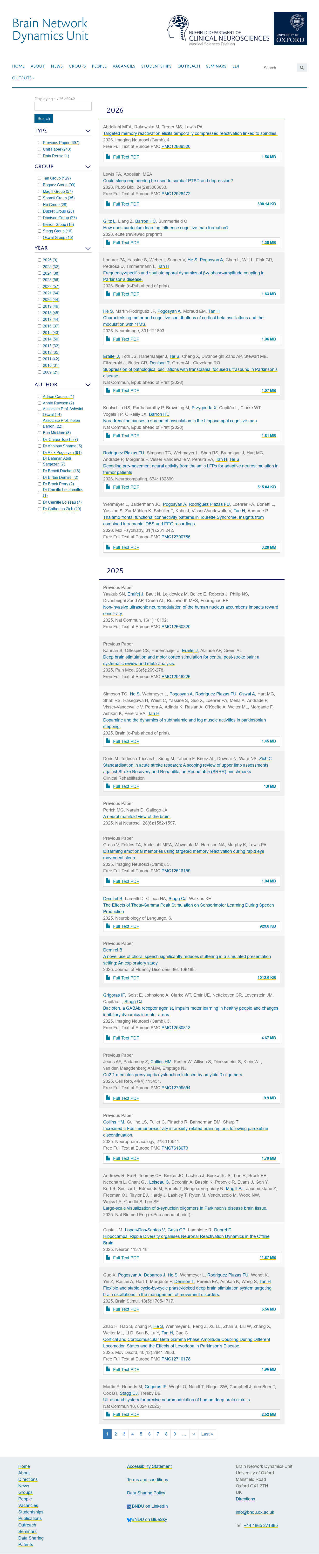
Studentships (156, 66)
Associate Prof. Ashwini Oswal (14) (60, 412)
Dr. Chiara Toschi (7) (58, 439)
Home (18, 66)
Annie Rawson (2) (56, 403)
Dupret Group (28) (56, 211)
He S (192, 259)
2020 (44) (49, 299)
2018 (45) (49, 313)
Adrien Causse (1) (56, 396)
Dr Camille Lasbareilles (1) (60, 492)
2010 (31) (49, 365)
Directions (28, 1479)
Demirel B (112, 898)
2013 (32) (49, 346)
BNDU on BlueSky (147, 1519)
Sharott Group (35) (56, 198)
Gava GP (176, 1229)
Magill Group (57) (55, 191)
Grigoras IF (114, 995)
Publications (30, 1518)
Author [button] (45, 385)
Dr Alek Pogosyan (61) (60, 452)
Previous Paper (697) (59, 142)
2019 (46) (49, 306)
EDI (235, 66)
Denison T (160, 362)
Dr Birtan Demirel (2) (58, 477)
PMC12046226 (176, 676)
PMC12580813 (176, 1027)
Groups (77, 66)
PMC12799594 (176, 1087)
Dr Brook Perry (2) (56, 484)
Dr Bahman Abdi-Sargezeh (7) (55, 461)
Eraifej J (111, 356)
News (57, 66)
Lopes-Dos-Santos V (145, 1229)
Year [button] (41, 248)
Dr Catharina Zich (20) (59, 508)
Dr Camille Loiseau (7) (60, 502)
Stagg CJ (177, 898)
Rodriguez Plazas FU (123, 452)
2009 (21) (49, 372)
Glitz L (109, 221)
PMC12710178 (176, 1358)
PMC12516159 (176, 870)
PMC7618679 (175, 1148)
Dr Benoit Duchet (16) (59, 471)
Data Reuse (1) (53, 156)
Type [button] (40, 131)
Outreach (188, 66)
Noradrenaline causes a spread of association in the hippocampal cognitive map (180, 420)
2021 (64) (49, 293)
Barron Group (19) (56, 224)
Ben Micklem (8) (54, 432)
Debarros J (154, 1274)
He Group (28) (53, 204)
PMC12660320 (176, 626)
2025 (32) (49, 266)
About (38, 66)
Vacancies (124, 66)
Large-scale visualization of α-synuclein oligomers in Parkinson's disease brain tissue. (185, 1208)
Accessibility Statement (149, 1466)
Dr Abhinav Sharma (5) (60, 446)
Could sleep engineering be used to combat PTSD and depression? (168, 180)
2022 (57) (49, 286)
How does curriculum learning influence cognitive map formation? (166, 227)
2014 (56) (49, 339)
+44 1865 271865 (261, 1525)
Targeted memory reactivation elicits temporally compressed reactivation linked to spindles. (190, 133)
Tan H (163, 266)
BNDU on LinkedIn (147, 1506)
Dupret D (222, 1229)
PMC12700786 (176, 536)
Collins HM (160, 1061)
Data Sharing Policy (146, 1492)
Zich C (265, 758)
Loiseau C (159, 1182)
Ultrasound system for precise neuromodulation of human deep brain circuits (176, 1399)
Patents (25, 1544)
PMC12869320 (176, 146)
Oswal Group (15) (55, 237)
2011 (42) (48, 359)
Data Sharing (31, 1537)
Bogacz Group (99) (56, 185)
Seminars (216, 66)
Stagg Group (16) (55, 231)
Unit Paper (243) (54, 149)
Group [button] (44, 166)
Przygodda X (204, 407)
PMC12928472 (176, 193)
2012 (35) (49, 352)
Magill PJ (235, 1188)
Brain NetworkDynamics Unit (50, 28)
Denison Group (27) (57, 217)
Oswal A (247, 693)
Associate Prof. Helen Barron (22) (59, 423)
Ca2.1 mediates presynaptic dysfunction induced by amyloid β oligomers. (173, 1074)
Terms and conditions (147, 1479)
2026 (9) (47, 260)
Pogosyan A (211, 259)
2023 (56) (49, 280)
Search (44, 118)
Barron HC (145, 221)
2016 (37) (49, 326)
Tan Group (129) (54, 178)
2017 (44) (49, 319)
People (99, 66)
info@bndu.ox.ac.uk (255, 1512)
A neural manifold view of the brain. (137, 816)
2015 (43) (49, 332)
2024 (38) (49, 273)
